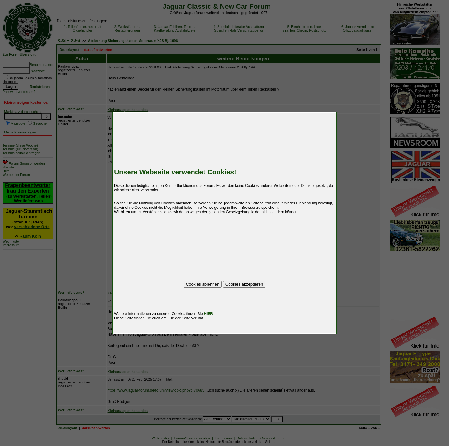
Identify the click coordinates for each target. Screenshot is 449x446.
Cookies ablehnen (202, 284)
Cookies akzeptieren (244, 284)
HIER (208, 314)
